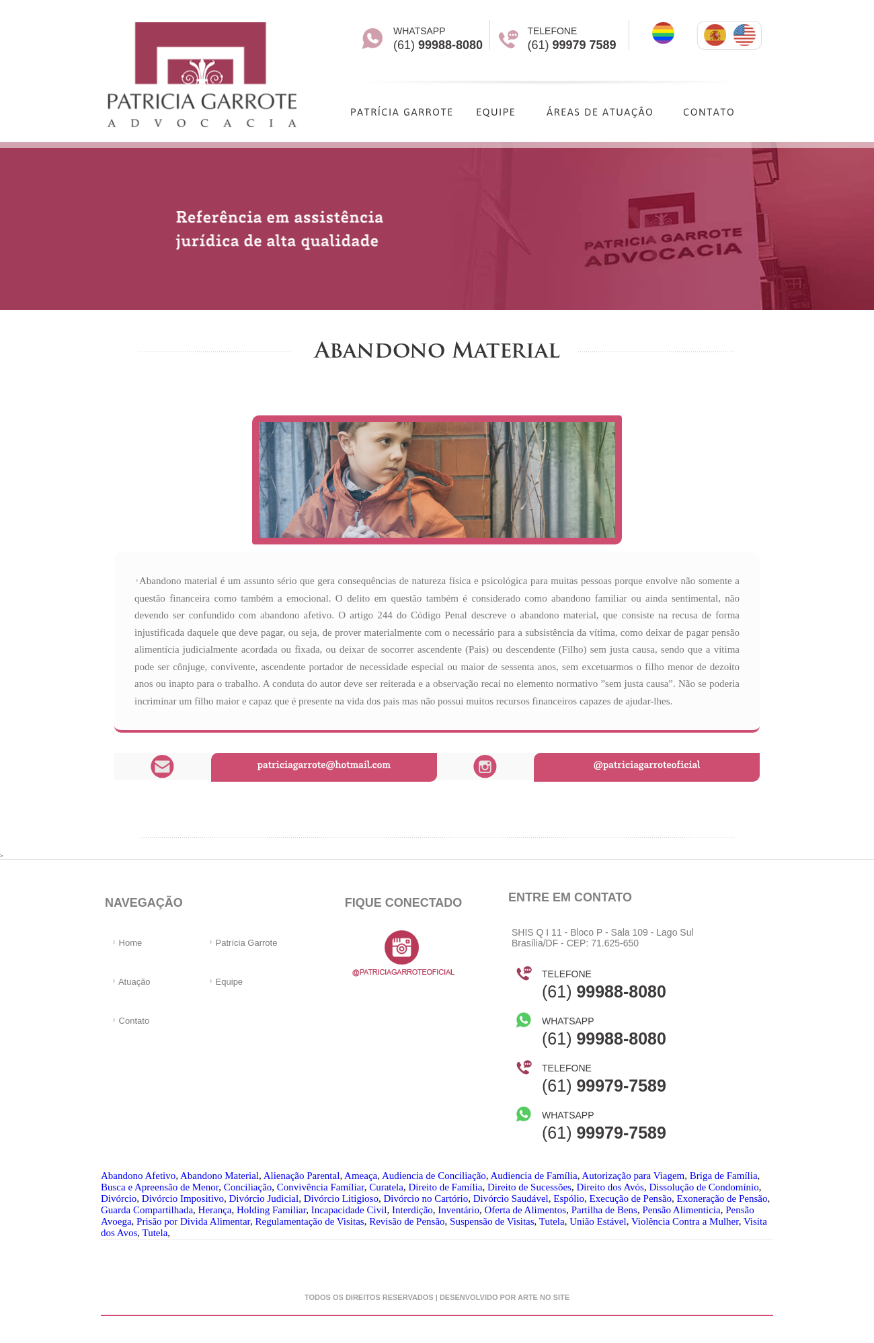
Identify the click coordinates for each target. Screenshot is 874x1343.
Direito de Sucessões (529, 1187)
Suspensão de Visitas (492, 1221)
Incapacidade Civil (349, 1210)
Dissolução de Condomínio (703, 1187)
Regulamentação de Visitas (309, 1221)
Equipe (225, 982)
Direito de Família (445, 1187)
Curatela (386, 1187)
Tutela (552, 1221)
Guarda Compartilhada (147, 1210)
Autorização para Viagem (633, 1175)
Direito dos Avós (610, 1187)
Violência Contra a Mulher (685, 1221)
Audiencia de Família (534, 1175)
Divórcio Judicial (264, 1198)
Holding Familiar (271, 1210)
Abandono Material (219, 1175)
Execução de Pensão (631, 1198)
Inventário (458, 1210)
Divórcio (118, 1198)
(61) (604, 985)
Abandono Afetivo (138, 1175)
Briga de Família (724, 1175)
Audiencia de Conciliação (434, 1175)
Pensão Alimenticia (681, 1210)
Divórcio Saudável (511, 1198)
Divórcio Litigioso (341, 1198)
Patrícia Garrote (242, 943)
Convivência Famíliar (320, 1187)
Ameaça (360, 1175)
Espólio (568, 1198)
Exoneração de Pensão (722, 1198)
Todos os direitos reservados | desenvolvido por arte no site (437, 1297)
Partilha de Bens (604, 1210)
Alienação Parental (302, 1175)
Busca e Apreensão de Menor (159, 1187)
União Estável (598, 1221)
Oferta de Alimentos (525, 1210)
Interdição (412, 1210)
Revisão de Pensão (406, 1221)
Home (127, 943)
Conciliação (248, 1187)
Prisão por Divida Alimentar (193, 1221)
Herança (215, 1210)
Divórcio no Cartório (425, 1198)
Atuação (131, 982)
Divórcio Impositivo (183, 1198)
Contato (130, 1021)
